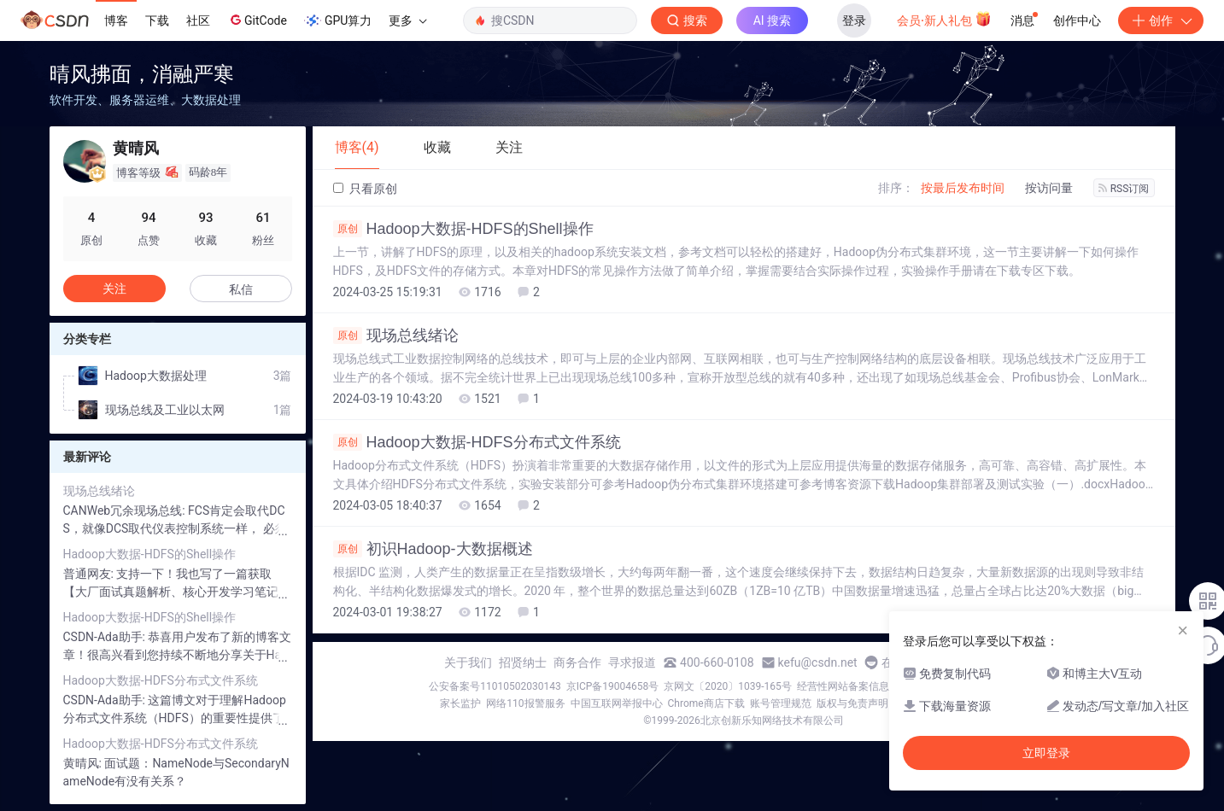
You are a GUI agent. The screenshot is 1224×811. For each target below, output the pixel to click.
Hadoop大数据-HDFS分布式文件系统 (477, 442)
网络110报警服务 (525, 703)
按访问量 (1049, 188)
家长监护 (460, 703)
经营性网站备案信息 (843, 686)
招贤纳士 (523, 662)
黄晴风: (84, 763)
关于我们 (468, 662)
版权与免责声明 (852, 703)
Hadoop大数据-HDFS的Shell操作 (463, 228)
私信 (241, 289)
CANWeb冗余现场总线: (126, 510)
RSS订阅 (1124, 189)
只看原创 (365, 188)
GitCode (257, 19)
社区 (198, 20)
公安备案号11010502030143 (494, 686)
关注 (114, 288)
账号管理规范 (780, 703)
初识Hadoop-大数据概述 (433, 548)
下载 (157, 20)
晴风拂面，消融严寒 (142, 73)
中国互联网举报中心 (617, 703)
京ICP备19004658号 (612, 686)
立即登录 (1046, 753)
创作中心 (1077, 20)
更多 (407, 20)
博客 (116, 20)
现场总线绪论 (396, 335)
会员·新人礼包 (944, 18)
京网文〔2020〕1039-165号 (728, 686)
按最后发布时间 (962, 188)
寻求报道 (632, 662)
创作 (1161, 20)
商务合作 (577, 662)
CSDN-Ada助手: (106, 637)
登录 (854, 20)
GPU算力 (338, 20)
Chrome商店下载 (706, 703)
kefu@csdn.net (818, 662)
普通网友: (90, 574)
